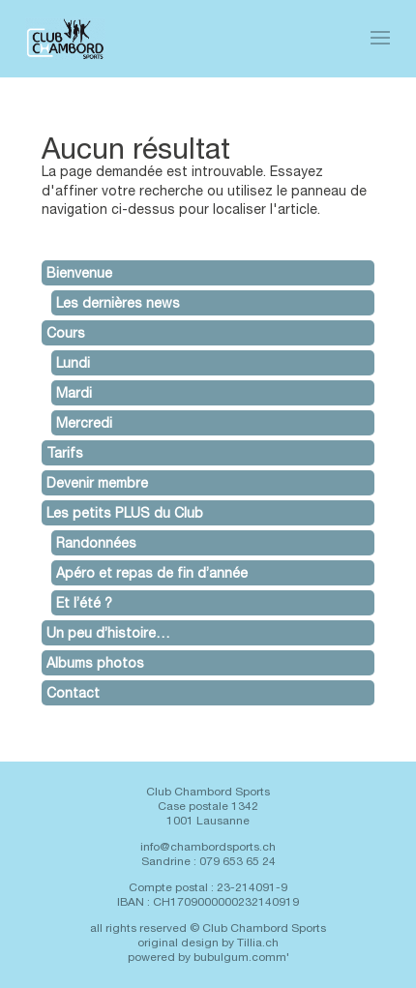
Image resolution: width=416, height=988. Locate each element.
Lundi (73, 363)
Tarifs (64, 453)
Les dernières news (118, 303)
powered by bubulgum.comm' (208, 957)
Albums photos (95, 663)
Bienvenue (79, 273)
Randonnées (96, 543)
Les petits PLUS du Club (124, 513)
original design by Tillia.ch (208, 942)
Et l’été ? (84, 603)
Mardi (74, 393)
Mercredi (84, 423)
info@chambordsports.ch (208, 846)
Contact (73, 693)
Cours (65, 333)
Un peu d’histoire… (108, 633)
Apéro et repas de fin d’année (152, 573)
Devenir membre (97, 483)
